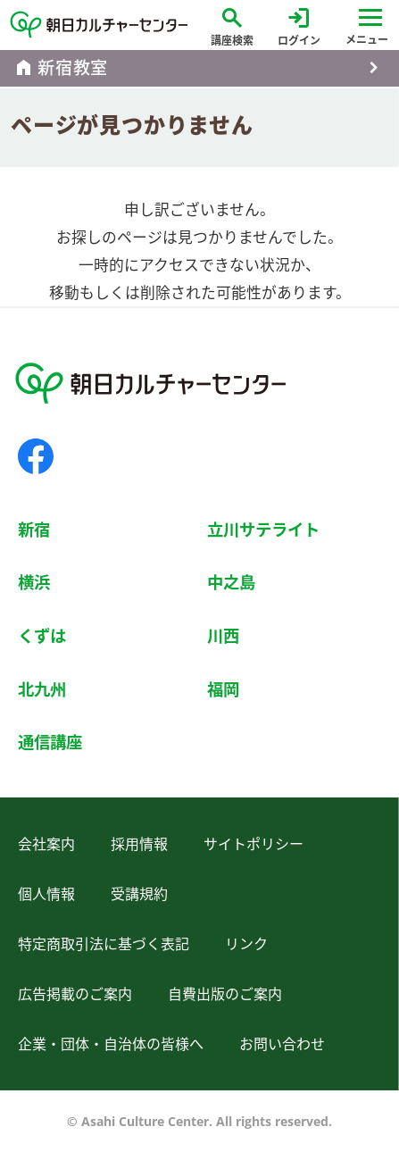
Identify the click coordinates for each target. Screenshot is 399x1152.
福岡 (223, 689)
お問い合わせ (282, 1044)
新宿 (34, 529)
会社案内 (46, 844)
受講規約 (139, 894)
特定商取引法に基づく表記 (103, 944)
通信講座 (50, 741)
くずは (42, 635)
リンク (246, 944)
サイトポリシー (253, 844)
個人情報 (46, 894)
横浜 (34, 582)
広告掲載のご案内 (75, 994)
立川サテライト (263, 529)
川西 (223, 635)
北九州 (42, 689)
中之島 (231, 582)
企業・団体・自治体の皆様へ (111, 1044)
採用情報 (139, 844)
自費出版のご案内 (225, 994)
